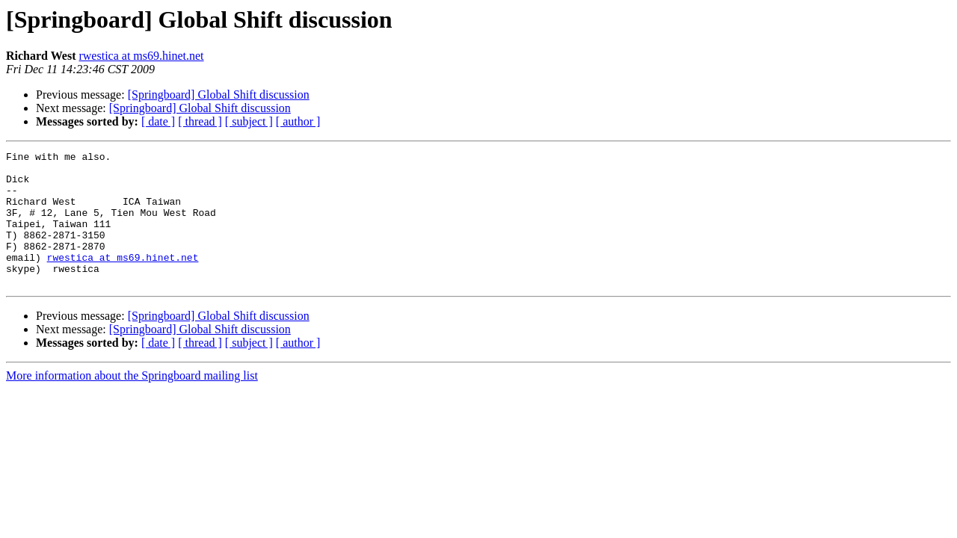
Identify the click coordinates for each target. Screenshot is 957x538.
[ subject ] (249, 121)
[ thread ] (200, 121)
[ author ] (298, 121)
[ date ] (158, 121)
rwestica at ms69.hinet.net (141, 55)
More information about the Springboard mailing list (132, 402)
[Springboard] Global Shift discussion (219, 94)
